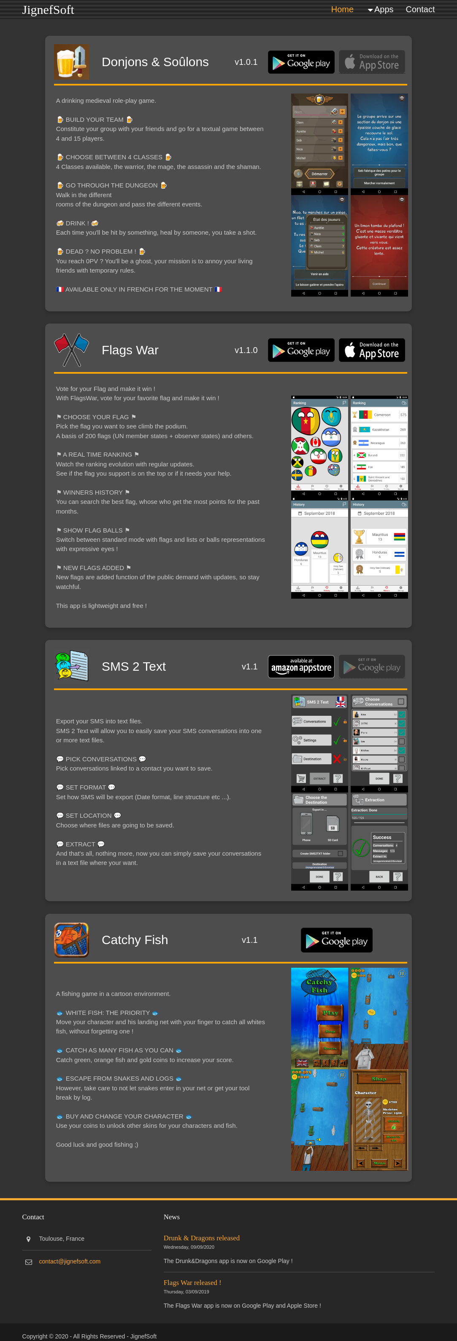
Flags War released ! (193, 1280)
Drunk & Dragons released (202, 1235)
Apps (384, 8)
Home (342, 8)
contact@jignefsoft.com (70, 1258)
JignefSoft (48, 9)
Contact (420, 8)
